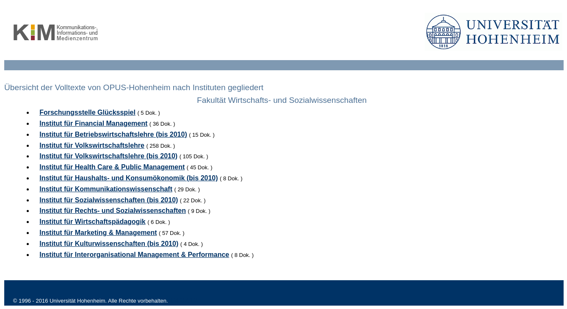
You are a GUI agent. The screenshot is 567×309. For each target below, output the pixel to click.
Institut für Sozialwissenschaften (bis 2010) (108, 200)
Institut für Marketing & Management (98, 232)
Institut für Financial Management (93, 123)
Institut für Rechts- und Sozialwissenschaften (112, 210)
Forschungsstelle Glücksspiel (87, 112)
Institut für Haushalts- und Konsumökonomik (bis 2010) (128, 178)
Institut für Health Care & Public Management (112, 167)
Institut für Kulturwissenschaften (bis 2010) (108, 243)
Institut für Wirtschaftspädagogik (92, 221)
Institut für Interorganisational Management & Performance (134, 254)
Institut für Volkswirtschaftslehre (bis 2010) (108, 156)
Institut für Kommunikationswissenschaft (105, 189)
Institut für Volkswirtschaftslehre (91, 145)
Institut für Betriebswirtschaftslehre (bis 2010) (113, 134)
